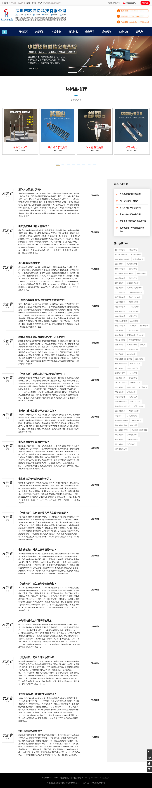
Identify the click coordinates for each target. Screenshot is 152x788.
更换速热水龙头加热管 (135, 335)
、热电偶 (39, 3)
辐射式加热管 (135, 364)
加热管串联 (119, 264)
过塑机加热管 (135, 383)
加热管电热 (133, 397)
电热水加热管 (120, 316)
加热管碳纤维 (120, 411)
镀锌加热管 (131, 392)
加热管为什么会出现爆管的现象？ (36, 621)
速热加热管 (139, 359)
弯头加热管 (119, 387)
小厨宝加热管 (135, 401)
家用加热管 (119, 439)
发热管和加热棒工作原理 (130, 194)
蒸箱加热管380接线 (122, 259)
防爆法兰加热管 (121, 383)
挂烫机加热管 (139, 406)
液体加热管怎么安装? (29, 189)
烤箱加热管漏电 (121, 425)
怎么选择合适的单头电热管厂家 (133, 221)
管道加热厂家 (120, 378)
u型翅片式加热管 (121, 420)
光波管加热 (119, 345)
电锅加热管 (133, 316)
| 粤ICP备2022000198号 (93, 778)
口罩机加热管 (134, 307)
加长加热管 (143, 387)
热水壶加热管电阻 (121, 430)
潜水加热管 (119, 288)
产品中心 (56, 31)
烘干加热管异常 (133, 368)
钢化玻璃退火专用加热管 (124, 273)
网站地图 (86, 783)
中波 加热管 (132, 373)
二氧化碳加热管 (133, 330)
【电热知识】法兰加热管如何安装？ (37, 584)
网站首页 (23, 31)
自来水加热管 (120, 250)
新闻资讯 (73, 31)
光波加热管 (131, 354)
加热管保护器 (132, 416)
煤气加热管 (119, 368)
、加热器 (33, 3)
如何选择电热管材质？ (30, 731)
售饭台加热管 (134, 411)
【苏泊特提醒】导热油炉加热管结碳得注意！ (42, 300)
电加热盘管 (119, 354)
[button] (11, 56)
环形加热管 (131, 387)
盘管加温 (133, 425)
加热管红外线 (132, 435)
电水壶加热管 (120, 307)
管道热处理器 (134, 302)
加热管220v (119, 416)
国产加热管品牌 (121, 449)
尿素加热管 (119, 283)
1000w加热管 (120, 292)
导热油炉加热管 (135, 340)
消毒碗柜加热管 (121, 401)
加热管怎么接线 (133, 439)
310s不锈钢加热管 (135, 292)
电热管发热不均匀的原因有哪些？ (132, 230)
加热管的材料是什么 (122, 406)
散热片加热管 (120, 326)
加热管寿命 (119, 335)
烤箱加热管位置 (133, 283)
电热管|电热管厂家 (98, 783)
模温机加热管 (120, 269)
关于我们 (39, 31)
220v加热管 (141, 273)
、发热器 (28, 3)
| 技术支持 (106, 778)
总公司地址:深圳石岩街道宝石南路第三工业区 (64, 783)
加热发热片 (131, 444)
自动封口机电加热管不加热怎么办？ (37, 411)
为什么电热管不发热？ (129, 201)
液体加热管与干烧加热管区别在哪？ (37, 694)
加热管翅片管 (136, 420)
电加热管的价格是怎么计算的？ (35, 479)
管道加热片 (119, 330)
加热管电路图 (120, 349)
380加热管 (132, 326)
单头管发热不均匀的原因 (130, 208)
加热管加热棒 (120, 397)
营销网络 (106, 31)
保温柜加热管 (138, 259)
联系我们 (140, 31)
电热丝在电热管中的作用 (130, 215)
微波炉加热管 (134, 311)
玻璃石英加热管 (121, 364)
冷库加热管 (133, 278)
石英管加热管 (120, 302)
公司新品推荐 (20, 151)
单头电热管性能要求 (29, 263)
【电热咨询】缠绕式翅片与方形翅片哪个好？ (42, 374)
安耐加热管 (119, 392)
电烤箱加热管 (132, 264)
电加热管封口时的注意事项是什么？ (37, 550)
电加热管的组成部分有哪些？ (33, 226)
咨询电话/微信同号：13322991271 (121, 3)
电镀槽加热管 (120, 278)
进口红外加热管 (134, 297)
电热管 (6, 3)
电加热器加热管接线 (139, 430)
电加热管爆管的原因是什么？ (33, 442)
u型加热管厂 (120, 373)
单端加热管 (119, 435)
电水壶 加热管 (120, 340)
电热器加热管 (132, 345)
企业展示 (89, 31)
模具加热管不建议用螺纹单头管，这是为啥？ (42, 337)
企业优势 (123, 31)
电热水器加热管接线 (134, 288)
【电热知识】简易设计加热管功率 (36, 657)
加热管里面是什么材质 (123, 359)
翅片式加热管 (120, 311)
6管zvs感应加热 (121, 254)
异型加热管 (133, 250)
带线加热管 (119, 444)
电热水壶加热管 (121, 321)
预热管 (142, 345)
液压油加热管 (120, 297)
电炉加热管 (144, 326)
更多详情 (95, 196)
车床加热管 (133, 269)
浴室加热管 (134, 321)
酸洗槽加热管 (134, 349)
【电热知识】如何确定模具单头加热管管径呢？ (43, 513)
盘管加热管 (133, 378)
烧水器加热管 (136, 254)
